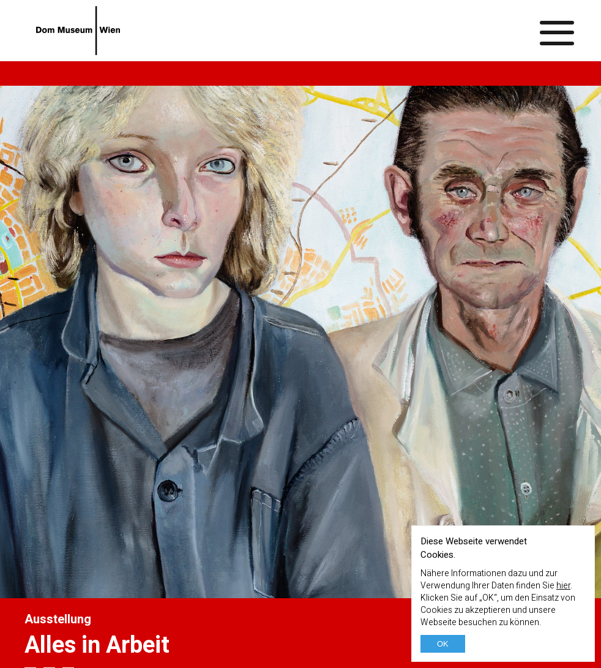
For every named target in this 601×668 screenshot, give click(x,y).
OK (443, 643)
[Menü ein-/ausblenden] (557, 30)
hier (563, 585)
